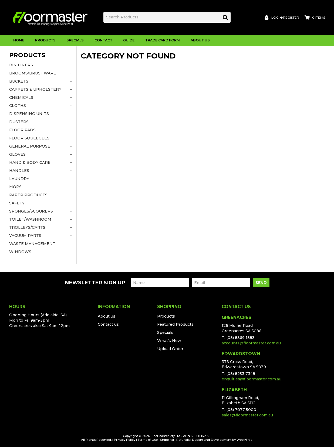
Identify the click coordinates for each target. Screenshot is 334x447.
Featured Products (175, 324)
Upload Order (170, 348)
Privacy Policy (124, 440)
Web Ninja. (245, 440)
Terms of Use (148, 440)
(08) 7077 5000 (241, 409)
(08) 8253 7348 (240, 373)
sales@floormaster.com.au (247, 415)
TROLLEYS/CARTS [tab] (27, 227)
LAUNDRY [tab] (19, 178)
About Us (200, 40)
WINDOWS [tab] (20, 251)
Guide (128, 40)
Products (45, 40)
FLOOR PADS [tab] (22, 130)
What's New (169, 340)
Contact (103, 40)
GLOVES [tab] (17, 154)
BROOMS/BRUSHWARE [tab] (32, 73)
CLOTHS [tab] (17, 105)
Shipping (167, 440)
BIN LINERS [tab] (21, 65)
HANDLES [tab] (19, 170)
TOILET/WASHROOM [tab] (30, 219)
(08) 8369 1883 (240, 337)
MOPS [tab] (15, 186)
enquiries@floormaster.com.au (251, 379)
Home (18, 40)
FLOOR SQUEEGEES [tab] (29, 138)
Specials (75, 40)
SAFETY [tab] (17, 203)
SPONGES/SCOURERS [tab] (31, 211)
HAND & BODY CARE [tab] (29, 162)
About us (106, 316)
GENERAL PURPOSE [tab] (29, 146)
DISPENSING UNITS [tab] (29, 113)
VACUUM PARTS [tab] (25, 235)
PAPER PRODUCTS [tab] (28, 194)
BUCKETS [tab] (18, 81)
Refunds (183, 440)
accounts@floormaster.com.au (251, 343)
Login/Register (285, 17)
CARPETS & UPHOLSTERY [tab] (35, 89)
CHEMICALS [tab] (21, 97)
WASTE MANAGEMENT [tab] (32, 243)
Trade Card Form (162, 40)
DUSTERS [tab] (19, 121)
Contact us (108, 324)
